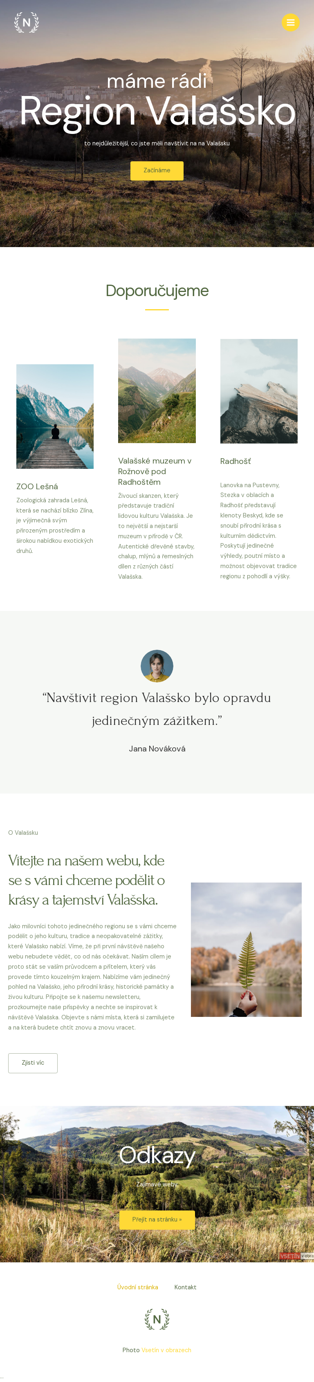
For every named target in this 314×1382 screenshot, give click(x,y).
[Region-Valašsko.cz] (26, 22)
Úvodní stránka (137, 1287)
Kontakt (186, 1287)
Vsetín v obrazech (166, 1350)
